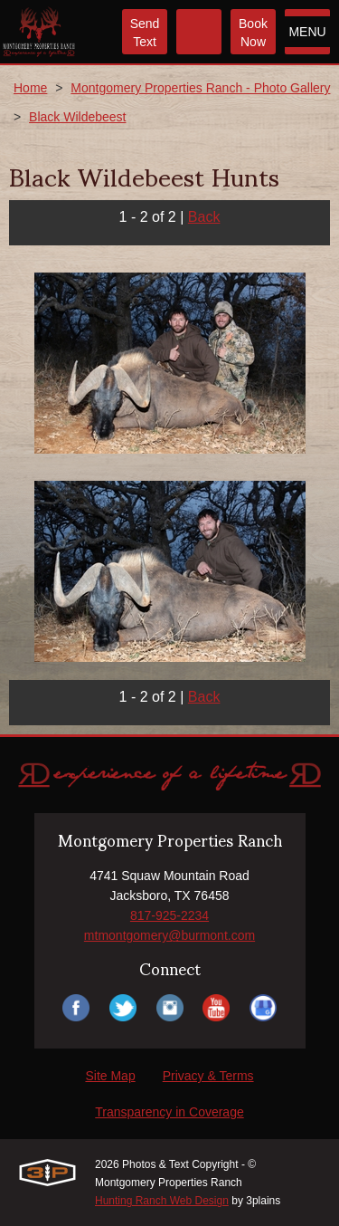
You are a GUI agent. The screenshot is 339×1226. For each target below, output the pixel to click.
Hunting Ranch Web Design (162, 1200)
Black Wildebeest (77, 117)
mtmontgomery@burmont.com (169, 935)
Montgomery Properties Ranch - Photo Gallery (200, 88)
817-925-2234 (169, 915)
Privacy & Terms (208, 1075)
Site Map (110, 1075)
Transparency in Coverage (169, 1112)
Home (30, 88)
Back (204, 217)
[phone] (198, 31)
